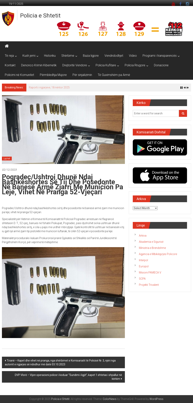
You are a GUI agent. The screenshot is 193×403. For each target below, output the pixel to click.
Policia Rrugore (135, 65)
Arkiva (142, 235)
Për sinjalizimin (82, 75)
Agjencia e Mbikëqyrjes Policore (158, 254)
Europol (144, 266)
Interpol (143, 260)
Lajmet (6, 158)
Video (133, 55)
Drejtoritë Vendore (74, 65)
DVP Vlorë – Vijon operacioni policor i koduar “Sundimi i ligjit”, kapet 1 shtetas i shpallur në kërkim (68, 376)
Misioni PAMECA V (150, 272)
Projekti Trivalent (149, 284)
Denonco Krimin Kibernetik (39, 65)
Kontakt (10, 65)
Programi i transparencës (160, 55)
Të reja (9, 55)
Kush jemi (29, 55)
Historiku (50, 55)
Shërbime (67, 55)
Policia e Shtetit (40, 15)
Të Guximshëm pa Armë (114, 75)
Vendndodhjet (113, 55)
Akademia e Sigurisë (151, 241)
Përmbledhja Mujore (53, 75)
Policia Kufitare (106, 65)
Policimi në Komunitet (19, 75)
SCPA (142, 278)
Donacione (161, 65)
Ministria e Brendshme (152, 247)
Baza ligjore (91, 55)
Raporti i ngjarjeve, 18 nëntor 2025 (49, 87)
